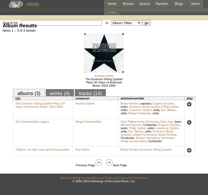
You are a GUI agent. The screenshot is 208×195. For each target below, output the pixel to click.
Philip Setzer (170, 106)
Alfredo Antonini (131, 124)
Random (162, 4)
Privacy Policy (104, 178)
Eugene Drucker (163, 103)
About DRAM (69, 178)
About (195, 4)
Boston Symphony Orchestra (155, 137)
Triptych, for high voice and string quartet (42, 149)
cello (124, 113)
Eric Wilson (168, 110)
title (18, 98)
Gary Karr (166, 121)
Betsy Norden (130, 103)
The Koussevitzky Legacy (32, 121)
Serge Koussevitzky (88, 121)
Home (112, 4)
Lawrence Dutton (140, 110)
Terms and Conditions (132, 178)
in (107, 23)
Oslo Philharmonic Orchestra (140, 121)
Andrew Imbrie (104, 75)
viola (156, 110)
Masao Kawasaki (139, 113)
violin (124, 106)
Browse (128, 4)
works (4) (60, 93)
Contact (86, 178)
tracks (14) (90, 93)
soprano (145, 103)
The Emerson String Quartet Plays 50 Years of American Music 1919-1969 (104, 82)
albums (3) (28, 93)
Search (145, 4)
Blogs (179, 4)
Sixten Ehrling (167, 134)
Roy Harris (82, 149)
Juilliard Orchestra (144, 134)
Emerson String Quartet (144, 106)
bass (178, 121)
